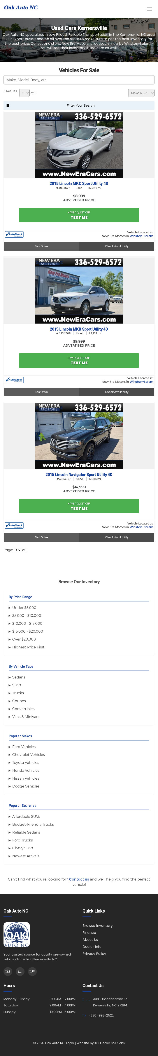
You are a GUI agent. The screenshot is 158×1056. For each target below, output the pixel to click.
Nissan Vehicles (25, 778)
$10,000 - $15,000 (27, 623)
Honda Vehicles (25, 770)
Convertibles (23, 709)
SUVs (16, 685)
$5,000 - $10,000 (26, 616)
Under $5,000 (24, 608)
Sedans (18, 677)
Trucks (18, 693)
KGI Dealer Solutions (110, 1043)
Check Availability (116, 246)
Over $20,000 (24, 639)
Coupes (19, 701)
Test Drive (41, 246)
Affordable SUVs (26, 816)
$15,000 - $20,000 (27, 631)
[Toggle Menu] (149, 9)
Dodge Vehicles (26, 786)
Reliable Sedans (26, 832)
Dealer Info (92, 946)
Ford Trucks (22, 840)
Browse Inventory (98, 925)
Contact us (79, 879)
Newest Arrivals (25, 856)
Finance (89, 932)
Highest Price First (28, 647)
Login (70, 1043)
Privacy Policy (94, 953)
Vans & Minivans (26, 717)
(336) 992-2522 (101, 1015)
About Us (90, 939)
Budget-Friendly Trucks (33, 824)
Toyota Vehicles (25, 763)
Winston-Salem (141, 236)
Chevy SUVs (22, 848)
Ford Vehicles (24, 747)
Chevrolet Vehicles (28, 755)
